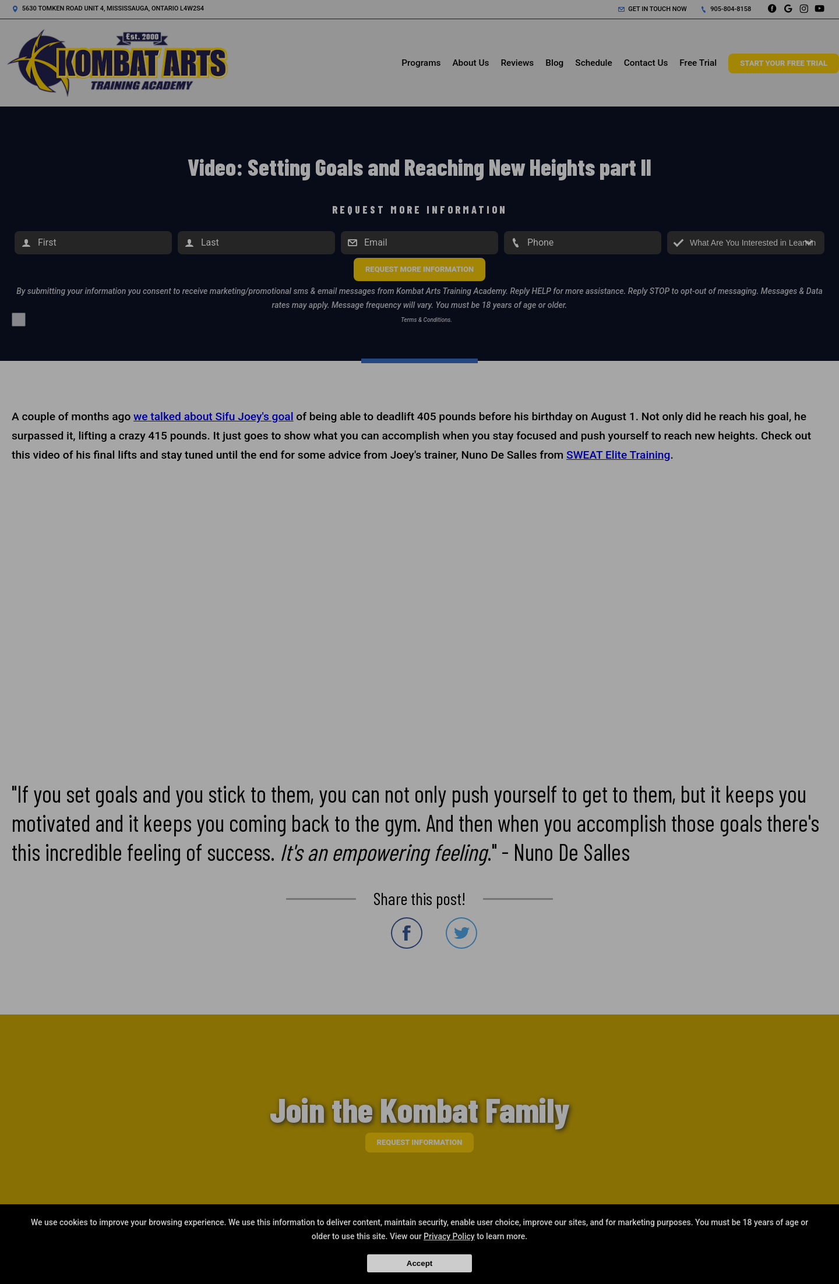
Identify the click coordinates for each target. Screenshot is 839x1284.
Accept (419, 1263)
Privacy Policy (449, 1236)
